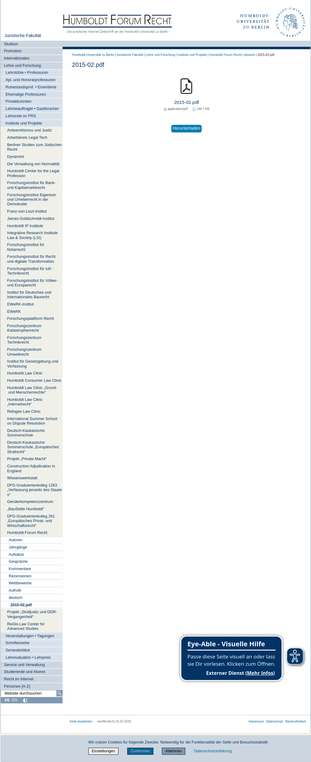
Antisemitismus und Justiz (29, 130)
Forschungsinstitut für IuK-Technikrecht (30, 270)
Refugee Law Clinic (24, 411)
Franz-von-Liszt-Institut (27, 211)
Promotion (13, 51)
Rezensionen (20, 576)
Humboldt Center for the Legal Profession (33, 173)
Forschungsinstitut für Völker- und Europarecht (32, 282)
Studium (11, 44)
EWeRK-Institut (20, 304)
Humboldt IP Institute (25, 226)
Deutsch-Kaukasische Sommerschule (26, 432)
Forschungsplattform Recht (30, 318)
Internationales (16, 58)
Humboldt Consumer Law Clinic (34, 380)
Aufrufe (15, 590)
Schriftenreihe (17, 643)
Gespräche (18, 561)
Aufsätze (16, 554)
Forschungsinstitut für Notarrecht (25, 246)
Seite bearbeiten (81, 721)
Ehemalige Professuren (25, 94)
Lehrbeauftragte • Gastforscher (32, 108)
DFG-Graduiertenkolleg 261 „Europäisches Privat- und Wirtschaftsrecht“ (31, 521)
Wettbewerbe (20, 583)
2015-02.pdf (21, 605)
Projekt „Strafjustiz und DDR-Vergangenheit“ (32, 614)
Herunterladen (186, 128)
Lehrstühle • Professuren (26, 72)
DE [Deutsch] (7, 700)
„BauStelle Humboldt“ (25, 509)
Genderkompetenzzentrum (30, 501)
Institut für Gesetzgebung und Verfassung (32, 363)
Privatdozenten (18, 101)
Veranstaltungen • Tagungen (29, 636)
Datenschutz (274, 721)
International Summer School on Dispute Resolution (32, 420)
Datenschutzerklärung (213, 751)
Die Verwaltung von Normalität (33, 164)
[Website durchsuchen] (32, 693)
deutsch (15, 597)
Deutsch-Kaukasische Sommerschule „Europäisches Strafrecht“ (33, 447)
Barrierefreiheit (295, 721)
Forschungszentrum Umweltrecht (24, 351)
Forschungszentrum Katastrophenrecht (24, 328)
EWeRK (14, 311)
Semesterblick (17, 650)
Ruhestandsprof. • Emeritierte (30, 87)
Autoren (15, 540)
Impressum (256, 721)
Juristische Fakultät (23, 35)
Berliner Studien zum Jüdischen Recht (34, 147)
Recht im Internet (18, 679)
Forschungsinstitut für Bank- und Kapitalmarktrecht (31, 185)
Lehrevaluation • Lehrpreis (28, 657)
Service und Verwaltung (24, 664)
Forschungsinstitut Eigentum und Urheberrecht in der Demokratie (31, 200)
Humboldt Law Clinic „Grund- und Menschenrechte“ (32, 390)
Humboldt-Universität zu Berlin (93, 54)
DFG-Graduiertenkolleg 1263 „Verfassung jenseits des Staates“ (34, 490)
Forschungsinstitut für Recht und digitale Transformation (31, 258)
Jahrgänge (18, 547)
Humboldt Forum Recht (27, 532)
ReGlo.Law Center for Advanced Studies (26, 626)
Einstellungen (103, 751)
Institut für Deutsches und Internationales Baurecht (29, 294)
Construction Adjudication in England (31, 468)
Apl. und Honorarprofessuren (30, 79)
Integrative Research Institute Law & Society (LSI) (32, 235)
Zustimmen (140, 751)
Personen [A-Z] (17, 686)
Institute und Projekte (23, 123)
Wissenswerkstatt (22, 478)
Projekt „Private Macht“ (27, 458)
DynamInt (15, 156)
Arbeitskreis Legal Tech (27, 137)
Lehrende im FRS (20, 116)
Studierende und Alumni (24, 671)
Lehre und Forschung (22, 65)
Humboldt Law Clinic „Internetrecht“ (25, 401)
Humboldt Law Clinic (25, 373)
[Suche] (59, 693)
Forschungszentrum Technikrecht (24, 339)
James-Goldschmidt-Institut (30, 218)
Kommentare (20, 568)
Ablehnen (174, 751)
